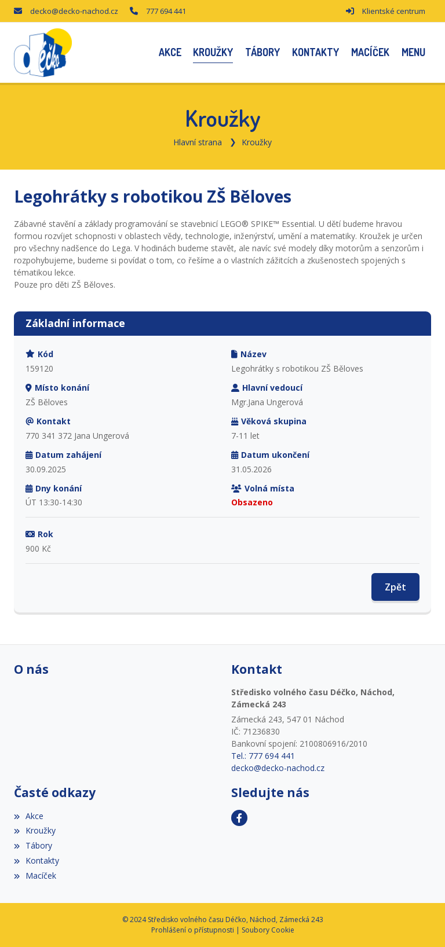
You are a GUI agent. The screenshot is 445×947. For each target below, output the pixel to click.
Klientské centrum (393, 11)
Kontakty (36, 860)
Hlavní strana (197, 142)
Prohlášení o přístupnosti (192, 930)
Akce (28, 815)
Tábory (33, 845)
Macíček (35, 875)
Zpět (395, 587)
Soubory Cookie (268, 930)
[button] (413, 52)
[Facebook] (239, 818)
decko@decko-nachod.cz (74, 11)
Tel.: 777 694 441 (263, 755)
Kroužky (257, 142)
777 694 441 (166, 11)
